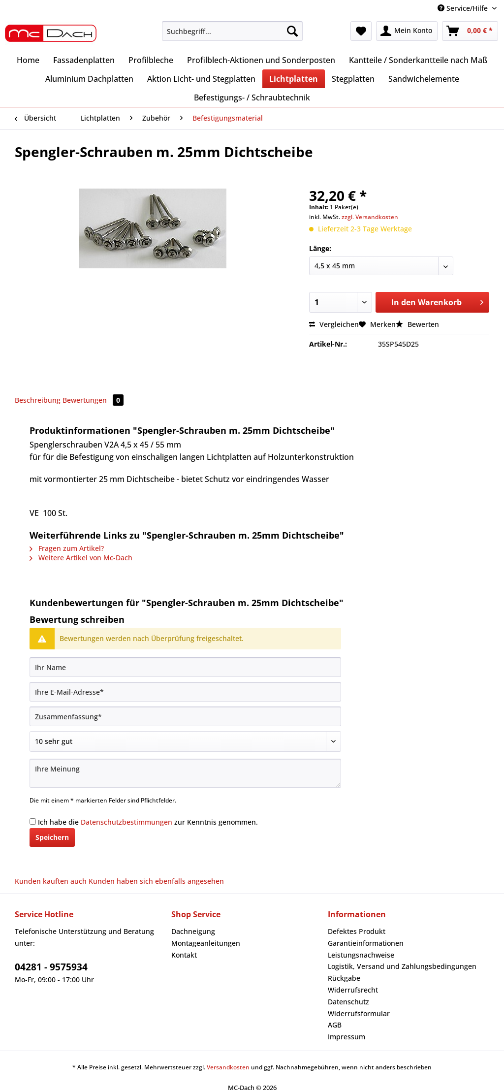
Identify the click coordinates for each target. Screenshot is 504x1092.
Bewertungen (93, 400)
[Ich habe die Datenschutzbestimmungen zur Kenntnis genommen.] (33, 821)
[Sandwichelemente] (423, 78)
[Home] (28, 60)
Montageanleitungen (205, 943)
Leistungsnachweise (361, 955)
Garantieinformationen (366, 943)
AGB (335, 1024)
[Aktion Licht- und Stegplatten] (201, 78)
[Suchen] (292, 31)
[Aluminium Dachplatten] (89, 78)
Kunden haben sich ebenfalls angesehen (156, 881)
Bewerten (417, 324)
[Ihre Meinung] (185, 773)
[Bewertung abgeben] (185, 741)
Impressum (346, 1036)
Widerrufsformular (359, 1013)
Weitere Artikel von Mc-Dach (81, 557)
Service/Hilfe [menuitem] (464, 8)
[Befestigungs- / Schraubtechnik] (252, 97)
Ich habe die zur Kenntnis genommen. (148, 822)
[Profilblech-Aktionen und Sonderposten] (261, 60)
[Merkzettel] (361, 31)
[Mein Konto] (407, 31)
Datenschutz (348, 1001)
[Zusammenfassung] (185, 716)
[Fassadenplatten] (84, 60)
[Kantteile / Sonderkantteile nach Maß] (418, 60)
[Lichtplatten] (293, 78)
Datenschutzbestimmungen (126, 822)
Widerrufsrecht (353, 990)
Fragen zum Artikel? (67, 548)
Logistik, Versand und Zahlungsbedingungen (402, 966)
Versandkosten (228, 1067)
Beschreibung (38, 400)
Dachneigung (193, 931)
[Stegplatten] (353, 78)
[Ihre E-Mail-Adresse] (185, 692)
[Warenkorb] (470, 31)
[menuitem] (232, 35)
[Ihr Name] (185, 667)
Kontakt (184, 955)
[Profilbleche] (151, 60)
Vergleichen (334, 324)
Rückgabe (344, 978)
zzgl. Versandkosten (370, 217)
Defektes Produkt (356, 931)
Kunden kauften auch (51, 881)
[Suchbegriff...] (232, 31)
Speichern (52, 837)
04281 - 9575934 (51, 967)
